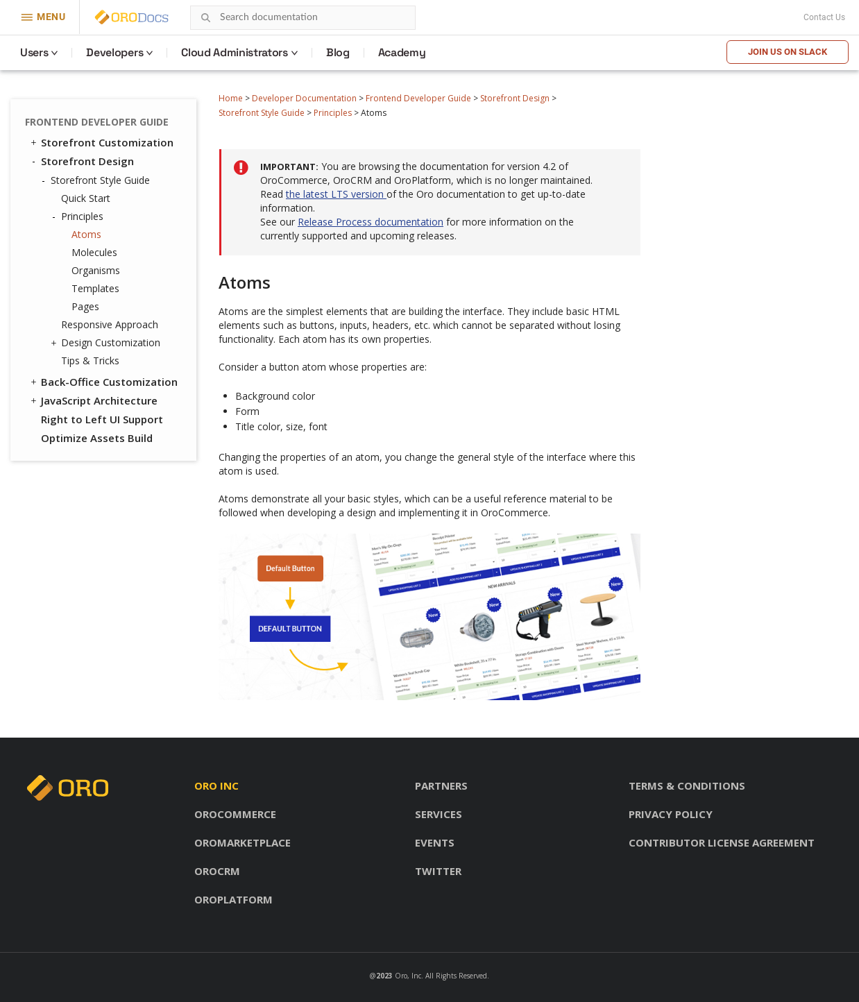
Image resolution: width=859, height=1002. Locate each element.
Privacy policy (671, 814)
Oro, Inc (408, 975)
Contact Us (824, 17)
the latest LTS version (336, 194)
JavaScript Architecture (93, 400)
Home (231, 98)
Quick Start (85, 198)
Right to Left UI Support (102, 419)
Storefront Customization (100, 142)
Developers (114, 52)
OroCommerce (235, 814)
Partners (441, 785)
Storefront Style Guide (262, 113)
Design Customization (107, 343)
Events (434, 842)
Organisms (95, 270)
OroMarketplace (242, 842)
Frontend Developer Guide (418, 98)
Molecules (94, 252)
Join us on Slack (787, 51)
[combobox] (303, 17)
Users (34, 52)
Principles (333, 113)
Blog (338, 52)
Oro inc (216, 785)
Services (438, 814)
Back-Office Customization (103, 382)
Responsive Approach (109, 324)
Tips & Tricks (90, 360)
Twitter (438, 871)
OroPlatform (233, 899)
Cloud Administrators (234, 52)
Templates (95, 288)
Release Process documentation (370, 221)
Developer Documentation (304, 98)
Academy (402, 52)
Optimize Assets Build (97, 438)
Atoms (86, 234)
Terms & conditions (687, 785)
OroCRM (217, 871)
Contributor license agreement (722, 842)
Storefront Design (515, 98)
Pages (85, 306)
